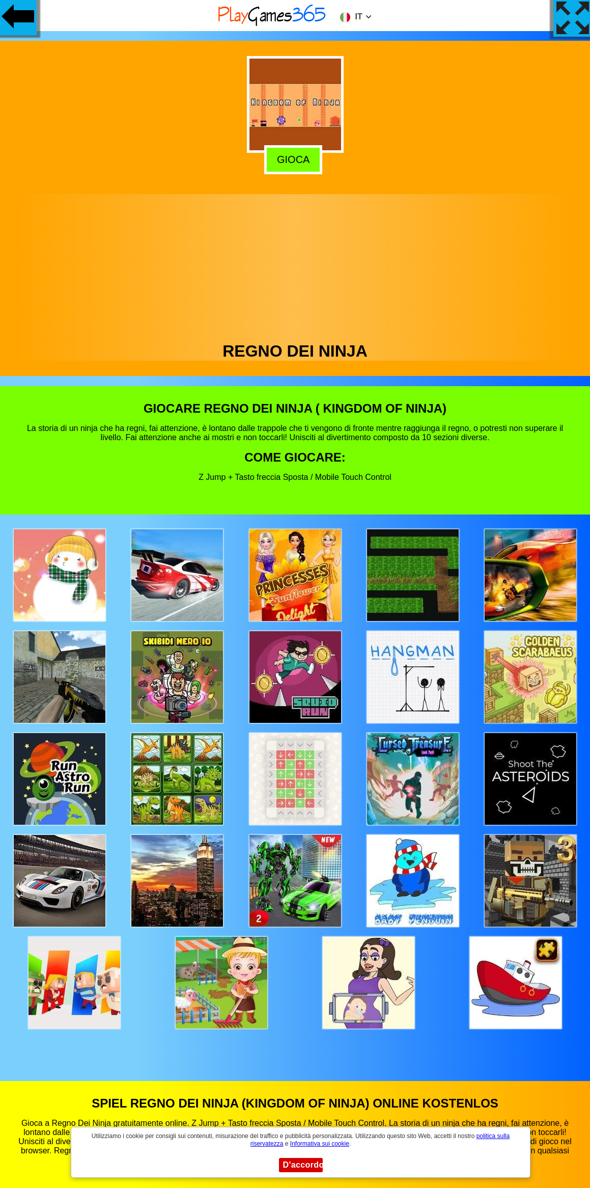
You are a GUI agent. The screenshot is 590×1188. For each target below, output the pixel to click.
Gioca (295, 158)
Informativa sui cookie (319, 1143)
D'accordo (303, 1164)
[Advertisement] (295, 265)
